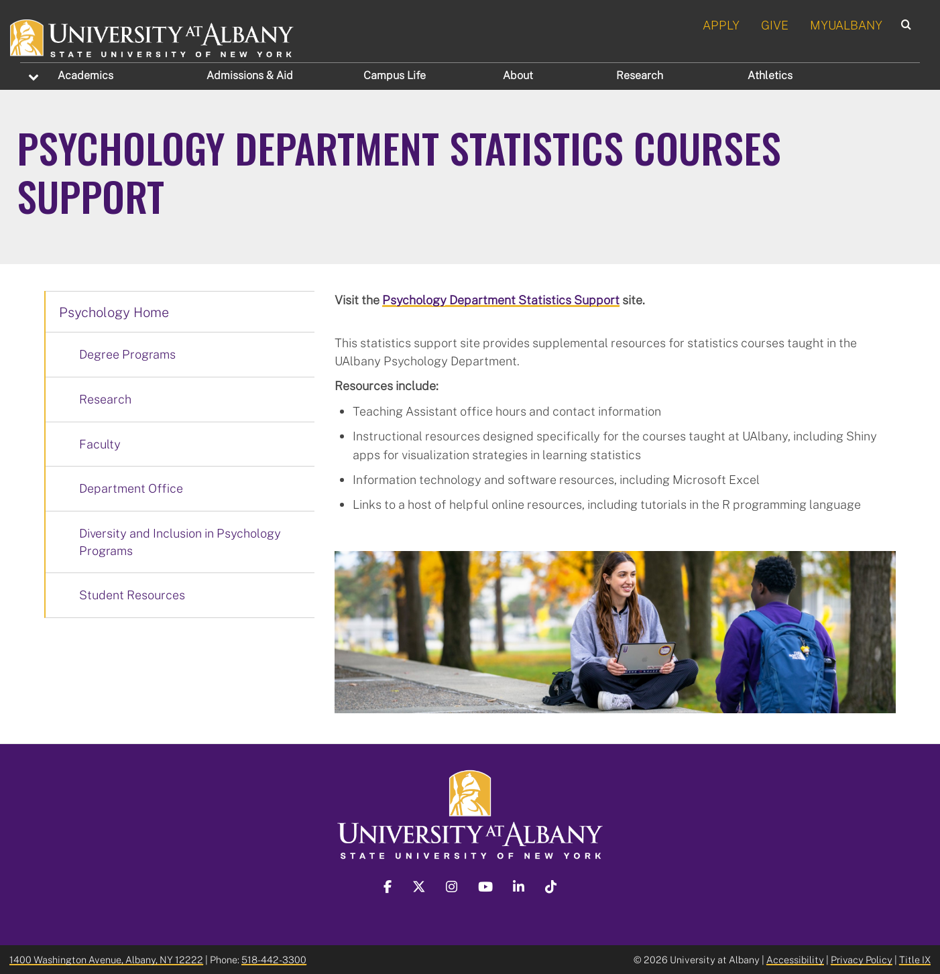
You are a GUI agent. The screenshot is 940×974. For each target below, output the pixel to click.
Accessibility (795, 959)
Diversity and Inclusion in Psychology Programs (180, 542)
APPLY (721, 24)
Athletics (770, 75)
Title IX (915, 959)
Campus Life (394, 75)
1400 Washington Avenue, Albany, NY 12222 (106, 959)
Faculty (100, 443)
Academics (85, 75)
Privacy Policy (861, 959)
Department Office (131, 488)
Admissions (250, 75)
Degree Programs (127, 354)
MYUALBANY (846, 24)
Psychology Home (114, 312)
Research (639, 75)
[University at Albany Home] (152, 36)
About (518, 75)
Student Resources (132, 594)
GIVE (774, 24)
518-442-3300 (273, 959)
